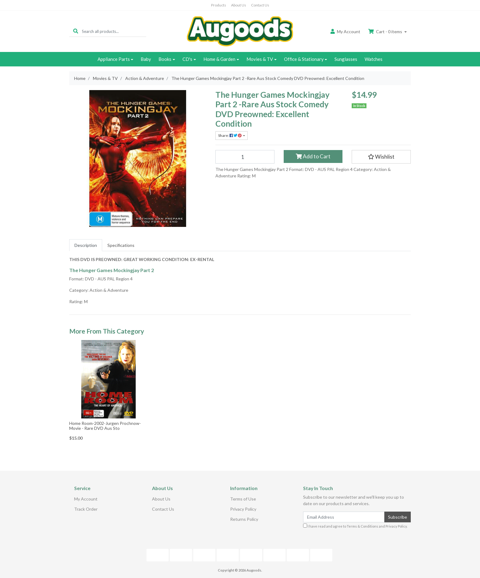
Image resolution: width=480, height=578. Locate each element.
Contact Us (260, 5)
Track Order (86, 509)
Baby (146, 59)
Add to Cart (313, 156)
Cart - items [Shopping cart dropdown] (385, 31)
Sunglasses (345, 59)
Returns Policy (244, 519)
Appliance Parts (114, 59)
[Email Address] (344, 517)
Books (164, 59)
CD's (187, 59)
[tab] (85, 245)
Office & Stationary (304, 59)
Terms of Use (243, 498)
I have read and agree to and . (355, 526)
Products (218, 5)
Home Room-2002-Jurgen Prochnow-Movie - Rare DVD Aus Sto (105, 426)
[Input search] (114, 31)
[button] (381, 157)
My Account (86, 498)
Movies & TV (259, 59)
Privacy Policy (243, 509)
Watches (373, 59)
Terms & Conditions (362, 526)
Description (85, 245)
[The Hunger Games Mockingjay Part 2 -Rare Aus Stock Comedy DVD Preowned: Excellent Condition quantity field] (244, 157)
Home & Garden (219, 59)
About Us (238, 5)
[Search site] (75, 31)
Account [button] (345, 31)
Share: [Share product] (230, 135)
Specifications (120, 245)
